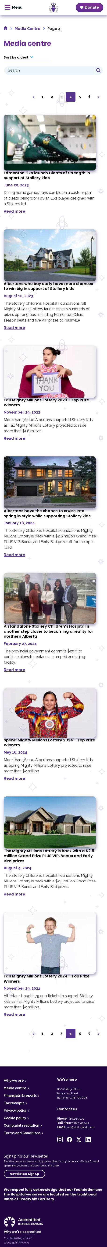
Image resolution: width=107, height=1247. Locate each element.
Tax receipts (14, 1103)
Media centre (15, 1088)
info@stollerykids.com (80, 1127)
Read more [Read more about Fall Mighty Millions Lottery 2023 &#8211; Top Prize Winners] (14, 438)
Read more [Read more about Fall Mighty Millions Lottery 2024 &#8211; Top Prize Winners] (14, 1014)
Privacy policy (15, 1110)
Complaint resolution (21, 1125)
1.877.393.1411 (80, 1123)
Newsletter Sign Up (24, 1174)
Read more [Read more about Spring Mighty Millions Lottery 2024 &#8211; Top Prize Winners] (14, 778)
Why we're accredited (22, 1232)
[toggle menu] (13, 7)
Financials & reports (20, 1095)
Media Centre (27, 28)
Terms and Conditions (22, 1133)
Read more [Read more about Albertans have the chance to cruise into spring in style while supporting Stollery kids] (14, 555)
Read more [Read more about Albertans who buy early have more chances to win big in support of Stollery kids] (14, 328)
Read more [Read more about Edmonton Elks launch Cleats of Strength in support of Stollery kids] (14, 211)
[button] (60, 1139)
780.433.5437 (76, 1118)
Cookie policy (15, 1118)
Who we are (14, 1080)
